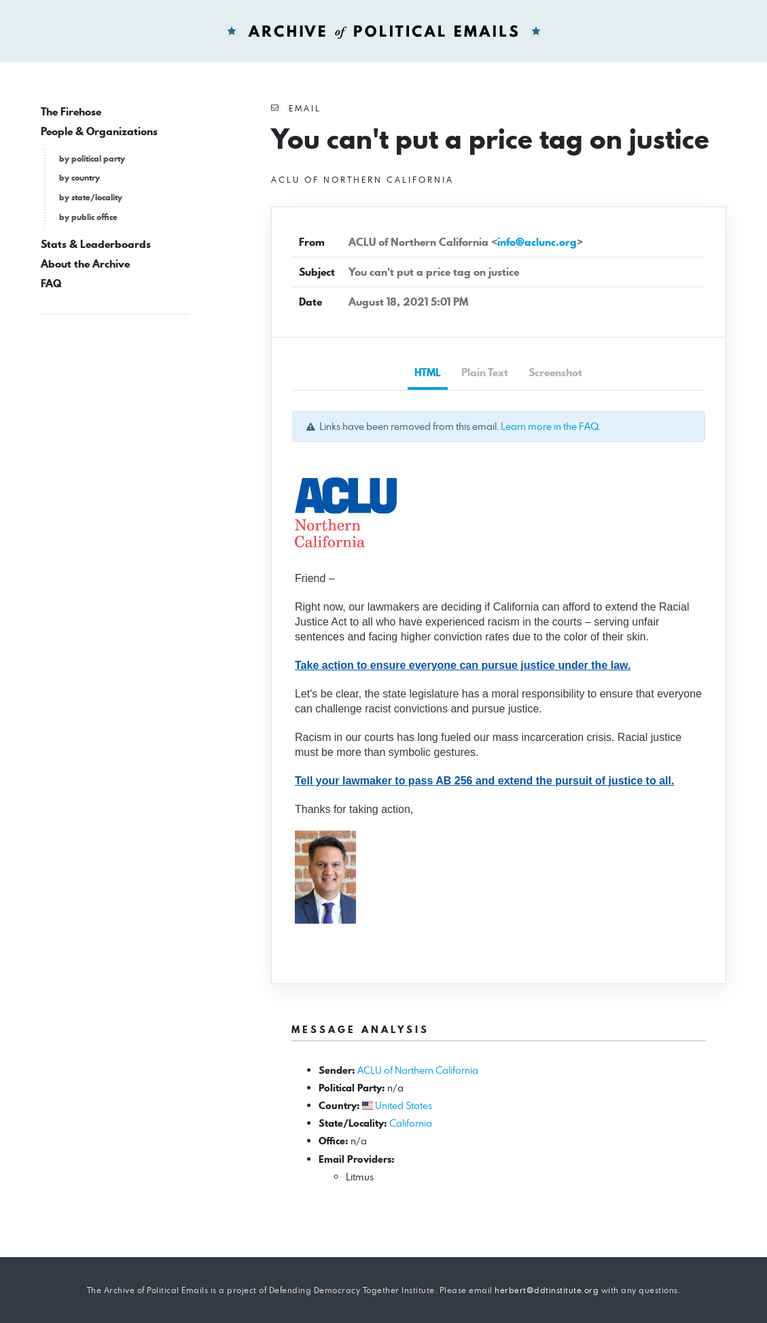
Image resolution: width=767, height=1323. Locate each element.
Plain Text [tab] (484, 372)
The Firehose (71, 112)
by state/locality (90, 197)
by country (79, 177)
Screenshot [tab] (555, 372)
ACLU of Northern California (417, 1070)
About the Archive (85, 264)
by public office (88, 217)
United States (403, 1105)
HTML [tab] (427, 372)
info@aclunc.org (537, 242)
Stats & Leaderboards (96, 244)
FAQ (51, 283)
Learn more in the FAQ (550, 426)
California (410, 1123)
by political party (92, 158)
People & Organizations (99, 131)
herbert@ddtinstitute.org (547, 1290)
